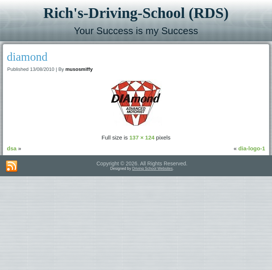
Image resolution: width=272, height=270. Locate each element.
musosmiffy (79, 69)
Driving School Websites (152, 168)
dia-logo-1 (251, 148)
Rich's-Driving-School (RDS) (136, 12)
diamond (27, 56)
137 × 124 (141, 137)
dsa (11, 148)
